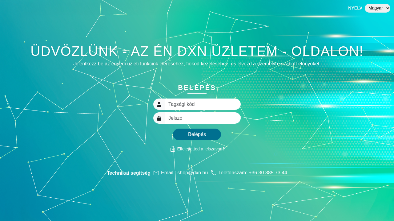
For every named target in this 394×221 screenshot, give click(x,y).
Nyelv (355, 8)
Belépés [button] (197, 134)
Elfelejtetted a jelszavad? (197, 149)
